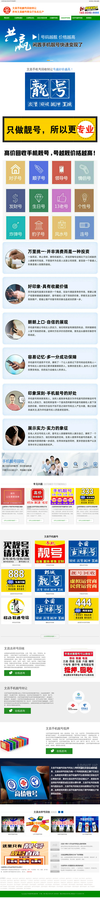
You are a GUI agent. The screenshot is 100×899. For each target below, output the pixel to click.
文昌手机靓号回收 (77, 18)
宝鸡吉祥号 (10, 882)
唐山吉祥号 (10, 884)
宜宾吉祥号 (57, 880)
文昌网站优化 (30, 18)
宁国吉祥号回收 (84, 593)
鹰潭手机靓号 (52, 886)
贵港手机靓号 (25, 884)
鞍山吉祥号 (37, 882)
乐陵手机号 (35, 878)
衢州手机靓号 (72, 884)
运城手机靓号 (27, 886)
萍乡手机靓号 (59, 886)
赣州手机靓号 (83, 886)
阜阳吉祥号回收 (16, 565)
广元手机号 (30, 880)
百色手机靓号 (32, 884)
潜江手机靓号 (27, 888)
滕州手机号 (22, 878)
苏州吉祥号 (50, 882)
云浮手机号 (62, 878)
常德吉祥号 (83, 882)
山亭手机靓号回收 (37, 834)
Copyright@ (24, 893)
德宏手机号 (17, 880)
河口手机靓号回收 (87, 834)
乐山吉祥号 (70, 880)
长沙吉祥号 (90, 882)
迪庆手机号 (10, 880)
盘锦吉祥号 (30, 882)
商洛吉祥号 (83, 880)
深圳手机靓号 (56, 884)
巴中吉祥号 (63, 880)
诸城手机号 (29, 878)
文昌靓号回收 (54, 18)
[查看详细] (29, 871)
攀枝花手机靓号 (88, 884)
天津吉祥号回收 (50, 565)
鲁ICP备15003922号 (49, 893)
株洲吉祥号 (70, 882)
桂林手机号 (49, 878)
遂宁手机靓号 (3, 886)
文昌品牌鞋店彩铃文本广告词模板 (72, 855)
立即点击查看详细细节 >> (10, 520)
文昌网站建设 (18, 18)
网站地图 (96, 1)
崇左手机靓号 (17, 884)
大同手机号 (50, 880)
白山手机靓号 (3, 888)
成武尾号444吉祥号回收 (84, 622)
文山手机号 (3, 880)
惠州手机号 (69, 878)
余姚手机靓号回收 (62, 834)
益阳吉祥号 (77, 882)
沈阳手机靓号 (44, 886)
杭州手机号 (89, 878)
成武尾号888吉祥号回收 (16, 593)
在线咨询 (17, 673)
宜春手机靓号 (75, 886)
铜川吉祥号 (3, 882)
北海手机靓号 (40, 884)
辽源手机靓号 (11, 888)
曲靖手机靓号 (79, 884)
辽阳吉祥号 (17, 882)
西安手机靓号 (11, 886)
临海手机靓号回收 (13, 834)
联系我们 (91, 1)
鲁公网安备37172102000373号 (76, 893)
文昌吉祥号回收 (65, 18)
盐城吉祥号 (43, 882)
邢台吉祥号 (3, 884)
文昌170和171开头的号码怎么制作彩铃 (73, 844)
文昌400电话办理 (42, 18)
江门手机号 (75, 878)
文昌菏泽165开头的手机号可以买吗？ (12, 867)
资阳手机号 (23, 880)
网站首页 (6, 18)
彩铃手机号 (15, 878)
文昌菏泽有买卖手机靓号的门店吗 (62, 506)
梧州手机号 (42, 878)
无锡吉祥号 (63, 882)
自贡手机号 (37, 880)
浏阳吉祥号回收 (84, 565)
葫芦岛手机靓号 (36, 886)
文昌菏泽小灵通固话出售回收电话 (72, 865)
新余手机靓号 (67, 886)
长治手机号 (43, 880)
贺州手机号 (55, 878)
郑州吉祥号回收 (16, 622)
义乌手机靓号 (64, 884)
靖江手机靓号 (91, 886)
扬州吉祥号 (57, 882)
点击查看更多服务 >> (50, 636)
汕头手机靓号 (48, 884)
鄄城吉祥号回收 (50, 593)
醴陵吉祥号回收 (50, 622)
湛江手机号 (82, 878)
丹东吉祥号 (23, 882)
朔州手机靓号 (19, 886)
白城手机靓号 (19, 888)
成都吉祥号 (77, 880)
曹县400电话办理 (64, 893)
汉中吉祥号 (90, 880)
